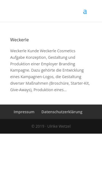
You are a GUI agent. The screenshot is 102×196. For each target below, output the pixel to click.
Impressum (24, 111)
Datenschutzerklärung (61, 111)
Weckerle (19, 40)
